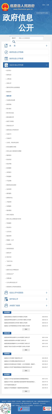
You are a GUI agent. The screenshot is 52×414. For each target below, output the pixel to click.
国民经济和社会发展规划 (13, 87)
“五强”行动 (9, 261)
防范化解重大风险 (11, 146)
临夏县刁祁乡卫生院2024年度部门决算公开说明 (17, 346)
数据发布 (8, 91)
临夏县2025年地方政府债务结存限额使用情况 (16, 378)
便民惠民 (8, 193)
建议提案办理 (10, 117)
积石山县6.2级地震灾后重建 (13, 151)
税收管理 (8, 235)
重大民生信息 (10, 112)
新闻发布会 (9, 197)
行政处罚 (8, 138)
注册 (48, 5)
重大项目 (8, 108)
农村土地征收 (10, 214)
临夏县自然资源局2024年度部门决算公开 (15, 340)
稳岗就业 (8, 155)
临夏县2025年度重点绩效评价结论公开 (14, 361)
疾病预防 (8, 168)
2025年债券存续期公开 (10, 384)
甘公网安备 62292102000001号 (13, 403)
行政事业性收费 (10, 100)
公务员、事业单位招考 (12, 142)
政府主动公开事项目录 (12, 269)
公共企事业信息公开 (11, 282)
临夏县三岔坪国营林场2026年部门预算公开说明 (17, 325)
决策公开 (8, 83)
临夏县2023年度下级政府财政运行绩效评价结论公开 (18, 367)
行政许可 (8, 134)
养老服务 (8, 176)
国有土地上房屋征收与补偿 (13, 218)
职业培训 (8, 159)
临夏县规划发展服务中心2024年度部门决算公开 (17, 343)
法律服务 (8, 206)
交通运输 (8, 278)
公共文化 (8, 231)
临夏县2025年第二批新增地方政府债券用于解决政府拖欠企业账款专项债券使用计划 (20, 381)
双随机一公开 (10, 240)
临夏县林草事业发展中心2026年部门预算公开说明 (17, 319)
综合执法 (8, 227)
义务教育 (8, 265)
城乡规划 (8, 210)
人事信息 (8, 79)
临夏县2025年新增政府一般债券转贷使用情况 (16, 387)
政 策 (26, 45)
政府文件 (8, 252)
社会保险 (8, 244)
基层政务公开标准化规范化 (13, 286)
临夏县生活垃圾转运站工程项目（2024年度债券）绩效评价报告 (20, 364)
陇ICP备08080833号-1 (26, 403)
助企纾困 (8, 163)
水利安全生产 (10, 274)
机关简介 (8, 70)
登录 (43, 5)
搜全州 (14, 38)
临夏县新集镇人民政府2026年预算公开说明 (15, 316)
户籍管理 (8, 202)
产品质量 (8, 180)
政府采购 (8, 104)
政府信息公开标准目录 (12, 129)
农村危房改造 (10, 248)
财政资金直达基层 (11, 185)
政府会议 (8, 74)
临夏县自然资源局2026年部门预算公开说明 (15, 322)
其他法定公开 (10, 125)
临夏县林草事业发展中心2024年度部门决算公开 (17, 337)
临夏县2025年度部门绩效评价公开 (13, 358)
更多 (26, 329)
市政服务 (8, 223)
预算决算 (8, 96)
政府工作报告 (10, 121)
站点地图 (12, 405)
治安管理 (8, 189)
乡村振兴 (8, 172)
